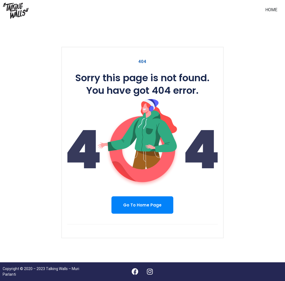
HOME (271, 9)
